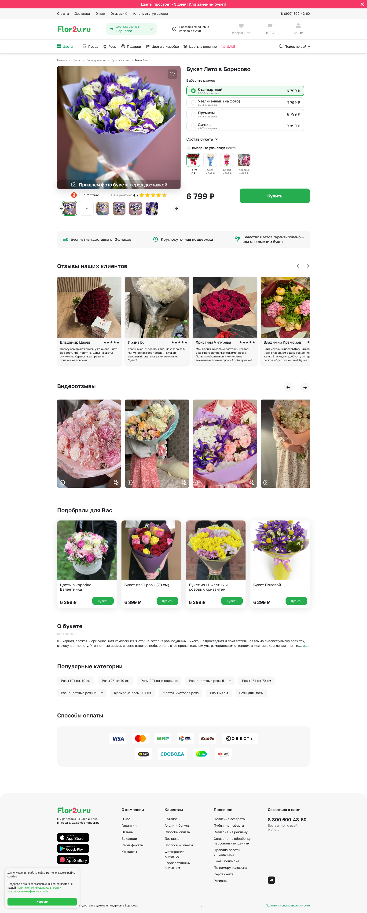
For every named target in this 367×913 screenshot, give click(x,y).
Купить (274, 195)
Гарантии (129, 825)
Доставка (82, 13)
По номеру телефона (230, 867)
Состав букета (202, 139)
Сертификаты (132, 845)
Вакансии (129, 838)
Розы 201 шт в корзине (159, 681)
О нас (100, 13)
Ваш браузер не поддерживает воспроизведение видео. (89, 444)
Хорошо (42, 901)
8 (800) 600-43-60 (295, 13)
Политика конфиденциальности (288, 905)
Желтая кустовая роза (180, 693)
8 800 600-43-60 (287, 819)
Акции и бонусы (177, 825)
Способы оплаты (178, 832)
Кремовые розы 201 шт (132, 693)
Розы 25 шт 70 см (115, 681)
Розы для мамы (251, 693)
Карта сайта (223, 874)
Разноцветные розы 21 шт (82, 693)
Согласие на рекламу (231, 832)
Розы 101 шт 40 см (76, 681)
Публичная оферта (229, 825)
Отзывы (118, 13)
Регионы (220, 881)
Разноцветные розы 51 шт (210, 681)
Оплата (63, 13)
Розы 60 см (219, 693)
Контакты (129, 852)
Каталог (171, 819)
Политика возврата (229, 819)
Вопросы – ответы (179, 845)
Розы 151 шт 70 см (256, 681)
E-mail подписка (226, 861)
